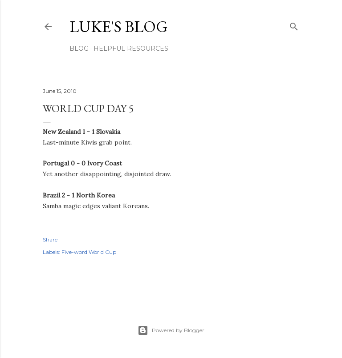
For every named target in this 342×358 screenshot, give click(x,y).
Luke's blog (118, 26)
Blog (79, 48)
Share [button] (50, 239)
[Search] (294, 24)
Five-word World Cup (88, 252)
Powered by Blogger (171, 330)
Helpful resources (131, 48)
